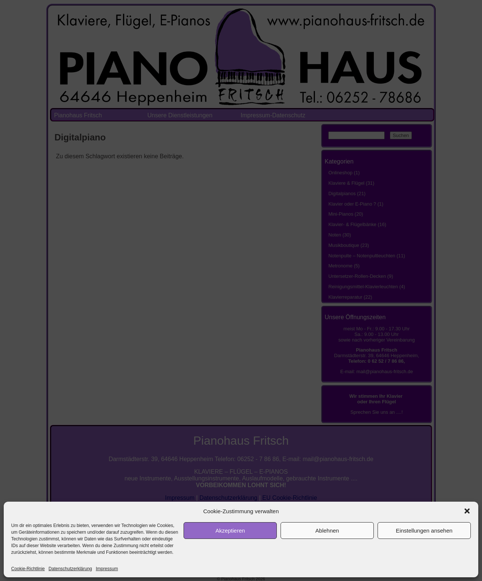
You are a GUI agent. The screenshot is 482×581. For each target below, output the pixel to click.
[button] (467, 511)
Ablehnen (327, 530)
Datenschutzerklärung (70, 568)
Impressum (107, 568)
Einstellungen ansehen (424, 530)
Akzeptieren (230, 530)
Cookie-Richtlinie (28, 568)
